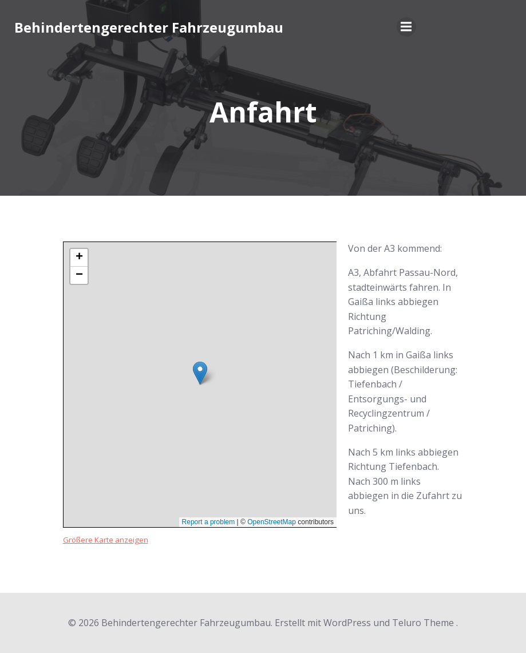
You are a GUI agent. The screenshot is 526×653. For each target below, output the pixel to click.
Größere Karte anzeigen (105, 540)
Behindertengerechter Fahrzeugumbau (148, 27)
